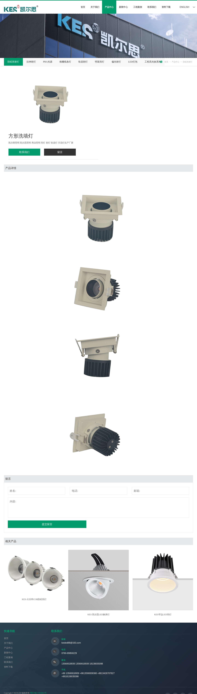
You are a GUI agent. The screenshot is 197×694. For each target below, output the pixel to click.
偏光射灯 (126, 61)
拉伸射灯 (33, 61)
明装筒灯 (108, 61)
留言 (51, 151)
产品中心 (109, 7)
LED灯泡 (144, 61)
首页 (83, 7)
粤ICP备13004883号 (38, 684)
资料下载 (166, 7)
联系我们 (151, 7)
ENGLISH (184, 7)
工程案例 (137, 7)
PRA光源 (51, 61)
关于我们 (95, 7)
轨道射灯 (90, 61)
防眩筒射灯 (14, 61)
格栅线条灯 (71, 61)
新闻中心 (123, 7)
